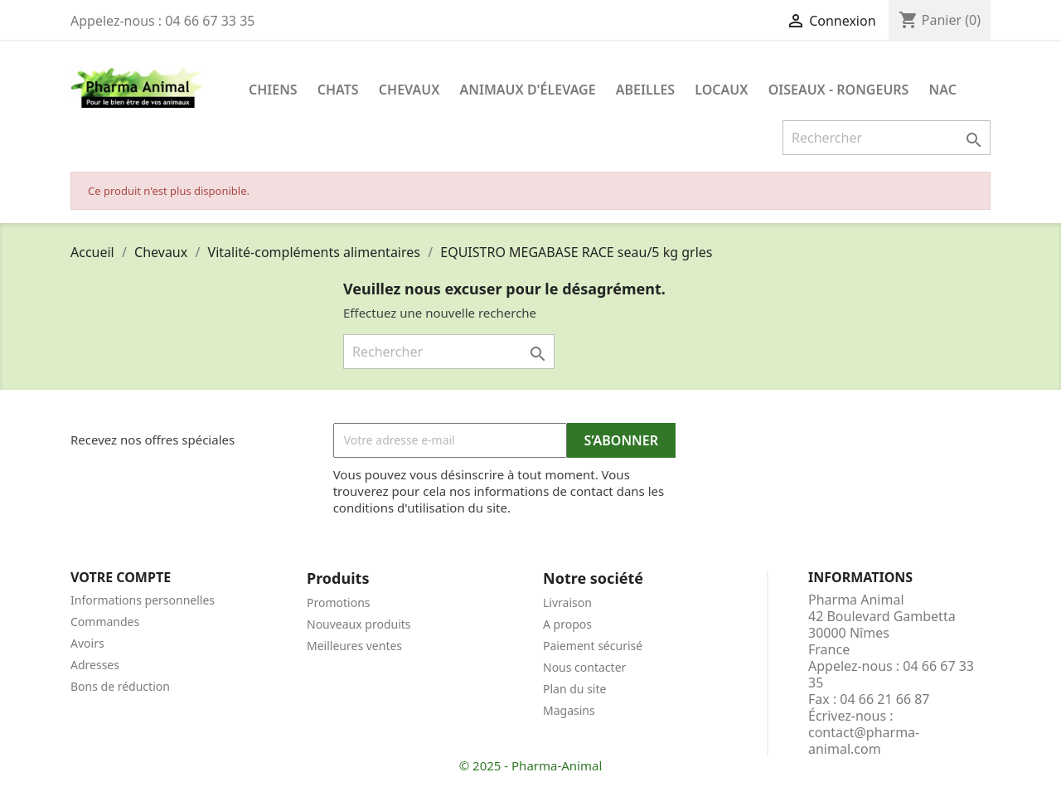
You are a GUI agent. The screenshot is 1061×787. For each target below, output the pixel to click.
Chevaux (409, 89)
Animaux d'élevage (528, 89)
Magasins (569, 710)
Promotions (339, 602)
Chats (338, 89)
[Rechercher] (886, 137)
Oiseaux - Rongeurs (838, 89)
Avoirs (87, 643)
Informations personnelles (142, 600)
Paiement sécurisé (592, 645)
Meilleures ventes (354, 645)
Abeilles (645, 89)
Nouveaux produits (359, 624)
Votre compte (120, 577)
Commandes (104, 621)
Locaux (721, 89)
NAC (943, 89)
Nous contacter (584, 667)
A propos (567, 624)
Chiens (273, 89)
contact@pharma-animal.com (863, 740)
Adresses (94, 665)
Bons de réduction (120, 686)
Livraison (567, 602)
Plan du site (574, 689)
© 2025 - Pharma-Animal (531, 765)
